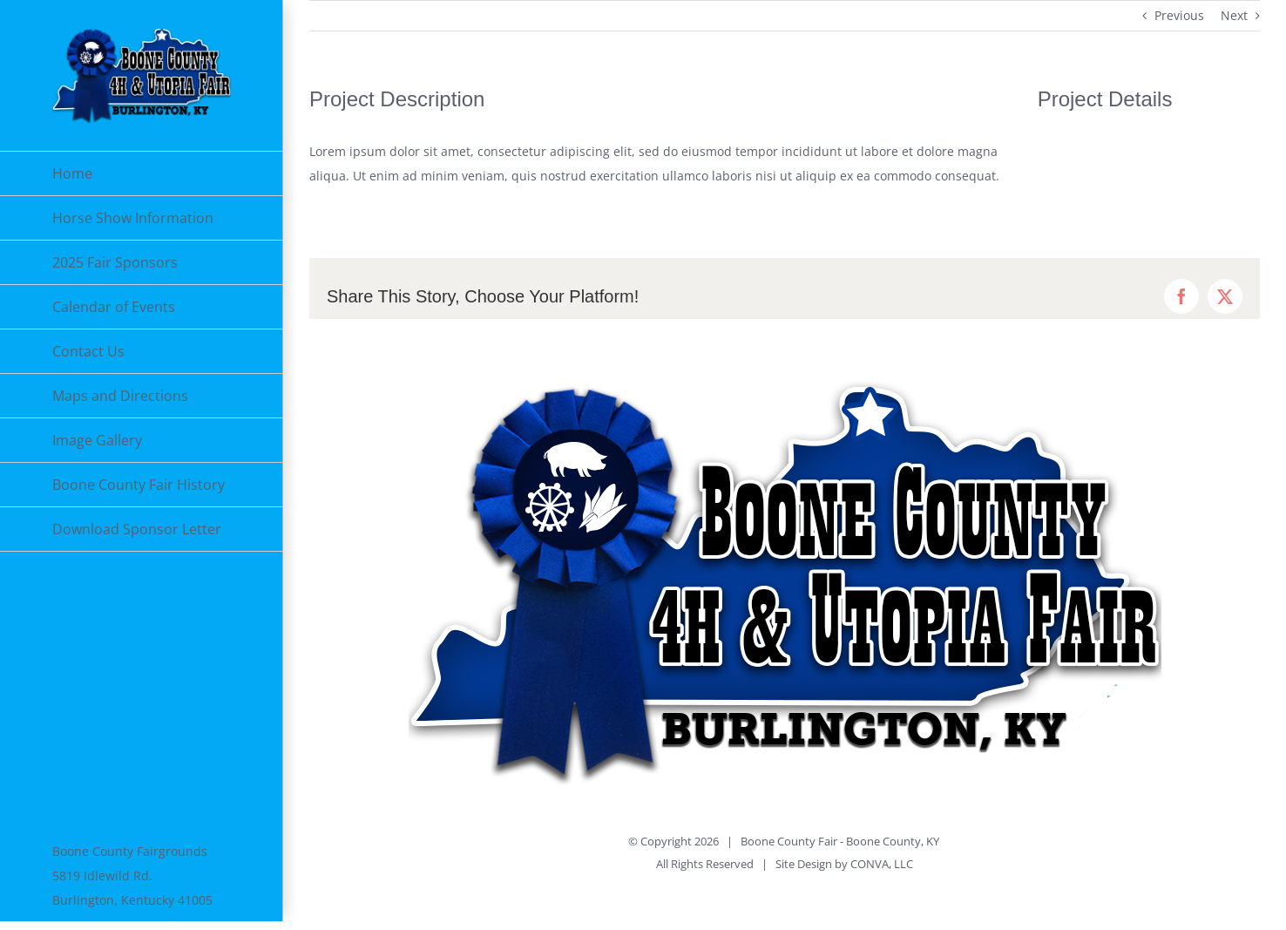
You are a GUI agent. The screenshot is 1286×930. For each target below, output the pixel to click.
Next (1234, 15)
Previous (1179, 15)
